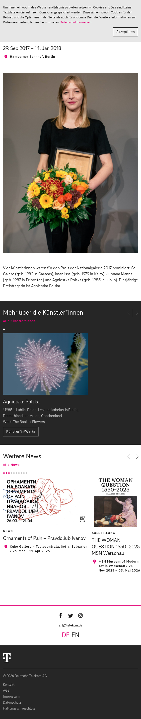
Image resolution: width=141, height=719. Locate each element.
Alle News (11, 465)
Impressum (11, 697)
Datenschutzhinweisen (75, 22)
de (66, 635)
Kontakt (8, 685)
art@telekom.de (70, 625)
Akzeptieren (125, 32)
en (75, 635)
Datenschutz (12, 703)
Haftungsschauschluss (19, 709)
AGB (6, 691)
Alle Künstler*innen (19, 321)
